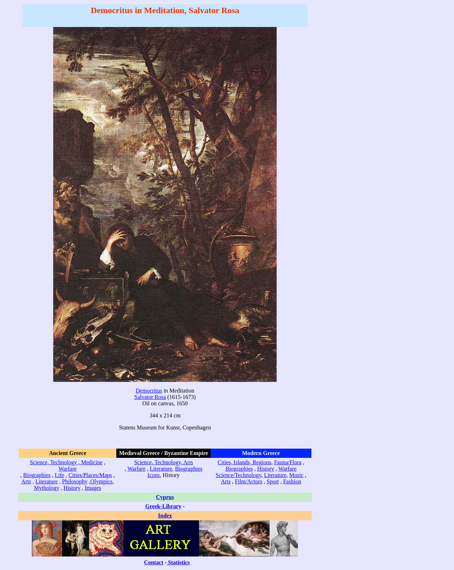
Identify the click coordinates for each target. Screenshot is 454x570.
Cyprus (165, 497)
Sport (273, 481)
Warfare (68, 469)
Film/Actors (248, 481)
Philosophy (75, 481)
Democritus (149, 391)
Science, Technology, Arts (163, 462)
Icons (154, 475)
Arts (26, 481)
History (72, 488)
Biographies (36, 475)
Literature (46, 481)
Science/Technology (238, 475)
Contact (153, 562)
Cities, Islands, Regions (244, 462)
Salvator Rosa (150, 397)
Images (93, 488)
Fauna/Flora (287, 462)
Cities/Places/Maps (90, 475)
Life (60, 475)
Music (296, 475)
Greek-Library (163, 506)
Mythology (46, 488)
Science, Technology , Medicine (66, 462)
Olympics (101, 481)
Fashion (292, 481)
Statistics (179, 562)
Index (165, 516)
